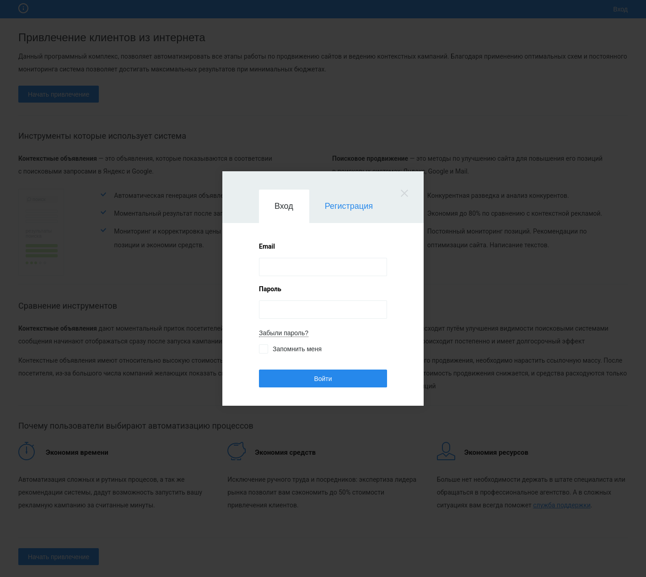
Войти (323, 378)
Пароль (270, 289)
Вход (284, 206)
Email (267, 246)
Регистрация (349, 206)
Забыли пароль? (283, 333)
